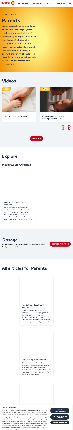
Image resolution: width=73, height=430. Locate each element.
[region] (36, 417)
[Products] (37, 3)
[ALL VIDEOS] (36, 138)
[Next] (69, 127)
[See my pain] (48, 3)
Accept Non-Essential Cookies (60, 410)
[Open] (70, 3)
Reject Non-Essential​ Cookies (59, 417)
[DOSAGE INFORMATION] (60, 244)
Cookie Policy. (6, 427)
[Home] (8, 3)
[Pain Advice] (62, 3)
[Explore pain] (24, 3)
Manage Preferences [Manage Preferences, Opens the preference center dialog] (60, 422)
